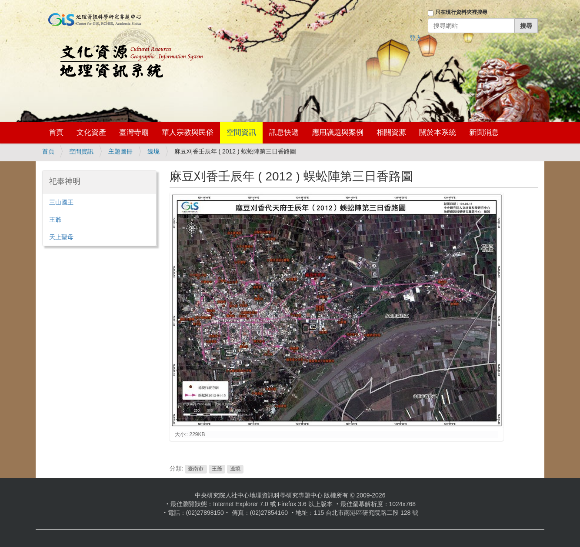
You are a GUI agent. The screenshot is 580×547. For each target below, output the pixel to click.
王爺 (217, 469)
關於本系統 (437, 132)
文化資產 (91, 132)
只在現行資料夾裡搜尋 (461, 12)
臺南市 (195, 469)
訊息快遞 (284, 132)
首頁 (56, 132)
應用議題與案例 (337, 132)
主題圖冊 (120, 151)
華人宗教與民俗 (187, 132)
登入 (416, 37)
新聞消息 (484, 132)
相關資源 (391, 132)
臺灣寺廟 (134, 132)
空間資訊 (241, 132)
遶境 (153, 151)
